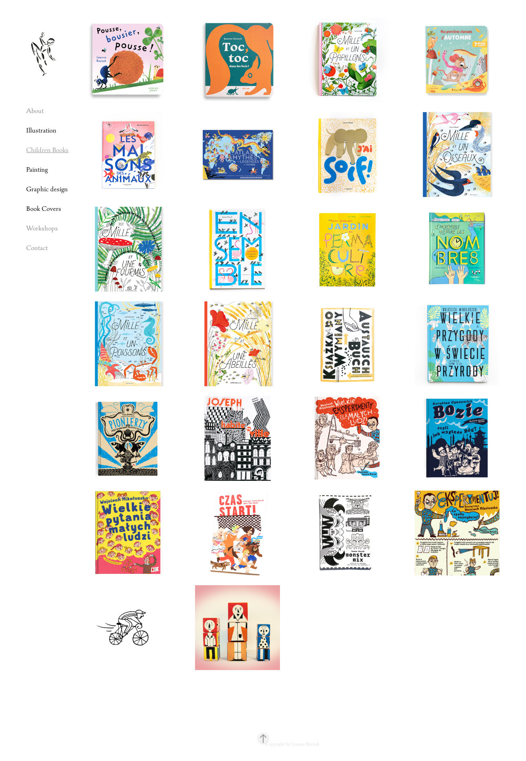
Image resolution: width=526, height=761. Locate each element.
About (35, 110)
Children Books (47, 150)
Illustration (41, 130)
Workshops (42, 228)
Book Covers (43, 208)
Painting (37, 169)
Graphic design (47, 189)
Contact (37, 247)
